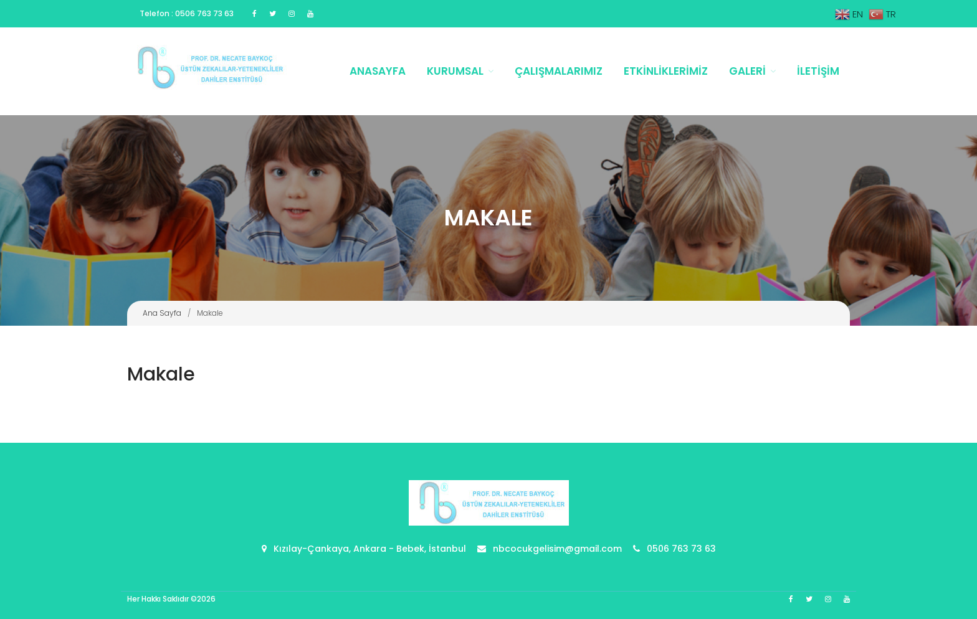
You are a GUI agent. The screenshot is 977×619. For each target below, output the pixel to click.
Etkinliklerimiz (666, 71)
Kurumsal (455, 71)
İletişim (818, 71)
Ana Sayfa (162, 313)
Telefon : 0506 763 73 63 (187, 13)
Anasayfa (378, 71)
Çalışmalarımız (559, 71)
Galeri (747, 71)
